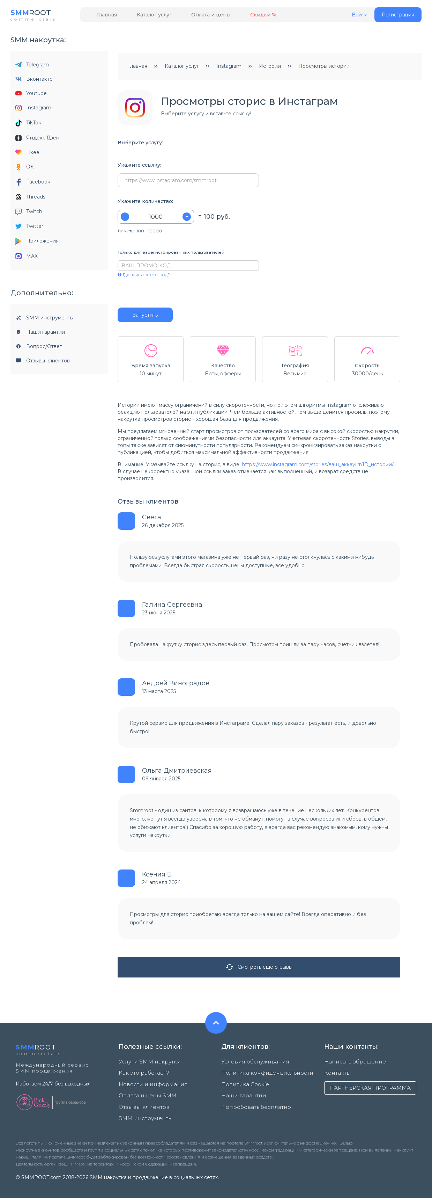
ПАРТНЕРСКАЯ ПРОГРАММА (370, 1087)
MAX (26, 258)
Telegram (32, 66)
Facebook (32, 183)
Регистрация (398, 16)
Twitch (28, 213)
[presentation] (160, 294)
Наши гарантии (40, 334)
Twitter (29, 228)
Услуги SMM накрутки (146, 1063)
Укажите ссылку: (139, 167)
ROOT (34, 14)
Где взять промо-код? (144, 276)
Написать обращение (351, 1063)
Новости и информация (149, 1081)
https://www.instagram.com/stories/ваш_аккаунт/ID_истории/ (318, 466)
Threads (30, 198)
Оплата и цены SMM (144, 1091)
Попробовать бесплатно (253, 1100)
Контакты (336, 1072)
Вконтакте (34, 81)
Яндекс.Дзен (37, 139)
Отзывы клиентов (42, 362)
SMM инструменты (44, 319)
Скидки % (242, 16)
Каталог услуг (144, 16)
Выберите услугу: (140, 144)
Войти (359, 17)
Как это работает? (142, 1072)
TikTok (28, 124)
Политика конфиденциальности (262, 1072)
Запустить (145, 316)
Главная (104, 16)
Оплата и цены (195, 16)
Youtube (31, 95)
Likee (27, 154)
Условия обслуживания (250, 1063)
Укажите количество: (145, 203)
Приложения (37, 243)
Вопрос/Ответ (38, 348)
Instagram (33, 109)
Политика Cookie (243, 1081)
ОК (24, 168)
